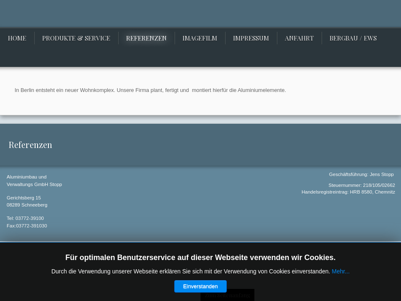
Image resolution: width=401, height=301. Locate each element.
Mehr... (341, 271)
